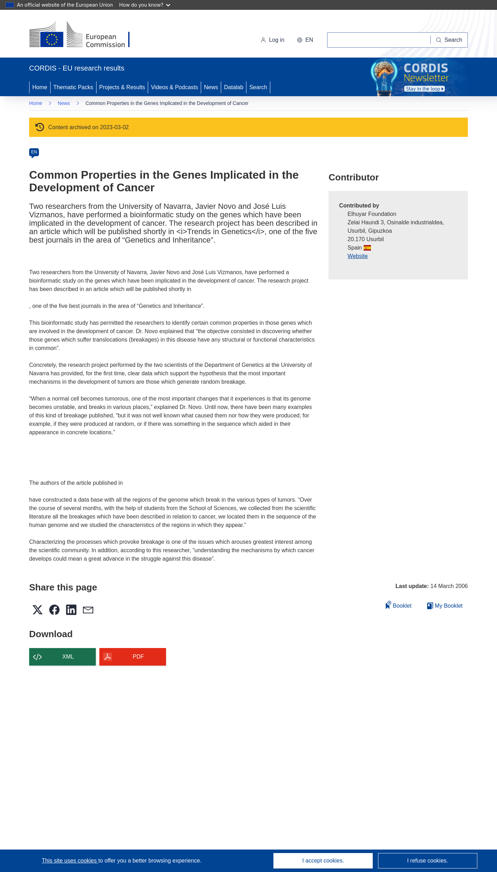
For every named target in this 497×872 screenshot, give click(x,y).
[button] (305, 40)
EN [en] (34, 152)
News (211, 87)
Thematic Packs (73, 87)
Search (258, 87)
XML (68, 657)
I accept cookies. (323, 861)
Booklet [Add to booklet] (399, 605)
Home (39, 87)
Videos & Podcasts (174, 87)
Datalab (233, 87)
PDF (138, 657)
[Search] (449, 40)
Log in (272, 40)
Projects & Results (122, 87)
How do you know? (145, 5)
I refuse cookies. (427, 861)
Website (357, 256)
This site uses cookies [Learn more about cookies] (70, 861)
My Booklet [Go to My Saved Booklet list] (445, 605)
